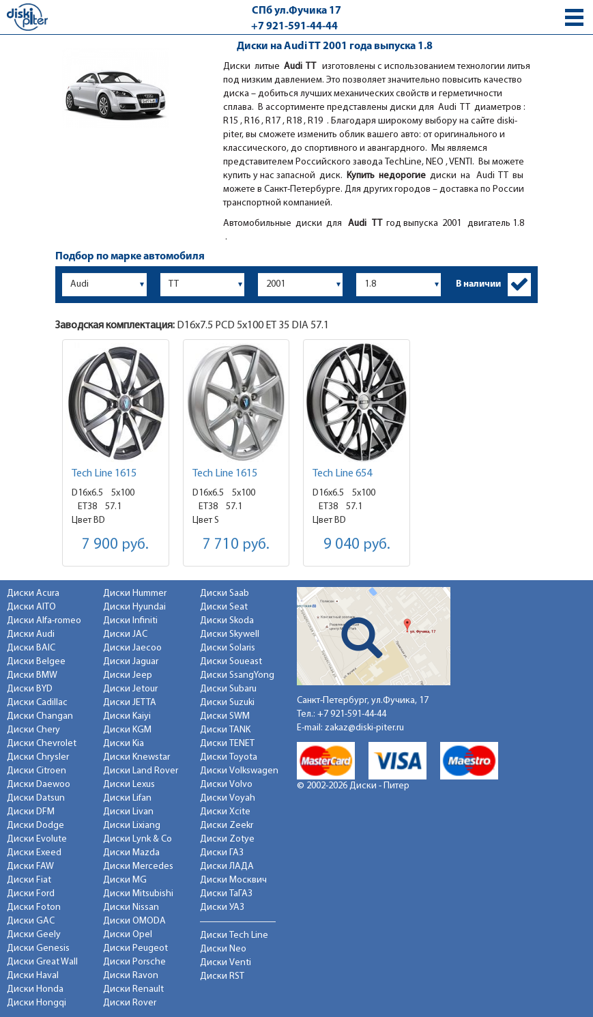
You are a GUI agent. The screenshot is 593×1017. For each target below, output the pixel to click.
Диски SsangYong (237, 675)
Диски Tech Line (234, 935)
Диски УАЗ (222, 907)
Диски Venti (225, 963)
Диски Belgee (36, 662)
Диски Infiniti (130, 621)
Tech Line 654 (342, 473)
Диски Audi (31, 634)
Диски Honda (35, 989)
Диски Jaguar (130, 662)
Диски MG (125, 880)
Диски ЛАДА (227, 866)
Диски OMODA (134, 921)
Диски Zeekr (226, 825)
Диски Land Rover (140, 771)
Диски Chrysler (38, 757)
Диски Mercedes (138, 866)
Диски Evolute (37, 839)
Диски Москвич (233, 880)
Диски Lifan (127, 798)
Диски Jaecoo (132, 648)
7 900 (115, 545)
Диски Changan (40, 716)
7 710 (236, 545)
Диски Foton (34, 907)
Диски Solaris (227, 648)
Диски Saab (224, 593)
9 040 (356, 545)
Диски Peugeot (135, 948)
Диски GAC (31, 921)
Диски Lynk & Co (137, 839)
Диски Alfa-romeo (44, 621)
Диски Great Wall (42, 962)
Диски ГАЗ (222, 853)
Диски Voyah (227, 798)
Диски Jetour (130, 689)
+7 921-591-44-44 (294, 26)
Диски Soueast (231, 662)
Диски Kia (123, 744)
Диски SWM (225, 716)
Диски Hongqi (36, 1003)
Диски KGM (127, 730)
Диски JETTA (129, 703)
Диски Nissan (131, 907)
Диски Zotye (227, 839)
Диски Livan (128, 812)
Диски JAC (125, 634)
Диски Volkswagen (239, 771)
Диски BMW (32, 675)
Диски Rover (129, 1003)
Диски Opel (127, 935)
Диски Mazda (131, 853)
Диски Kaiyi (127, 716)
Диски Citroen (36, 771)
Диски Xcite (225, 812)
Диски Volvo (226, 784)
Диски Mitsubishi (138, 894)
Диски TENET (227, 744)
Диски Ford (31, 894)
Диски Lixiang (131, 825)
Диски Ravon (130, 976)
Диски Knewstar (136, 757)
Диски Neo (223, 949)
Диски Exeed (34, 853)
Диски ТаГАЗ (226, 894)
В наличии (478, 284)
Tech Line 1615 (104, 473)
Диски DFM (31, 812)
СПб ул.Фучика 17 (296, 10)
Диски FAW (30, 866)
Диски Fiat (29, 880)
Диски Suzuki (227, 703)
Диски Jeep (127, 675)
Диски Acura (33, 593)
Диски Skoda (227, 621)
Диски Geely (34, 935)
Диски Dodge (35, 825)
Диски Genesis (38, 948)
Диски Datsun (36, 798)
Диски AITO (31, 607)
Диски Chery (33, 730)
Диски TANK (225, 730)
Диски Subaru (228, 689)
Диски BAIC (31, 648)
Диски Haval (33, 976)
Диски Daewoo (38, 784)
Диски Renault (133, 989)
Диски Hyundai (134, 607)
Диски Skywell (229, 634)
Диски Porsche (134, 962)
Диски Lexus (129, 784)
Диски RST (222, 976)
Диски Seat (224, 607)
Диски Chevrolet (41, 744)
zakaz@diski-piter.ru (364, 728)
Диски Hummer (135, 593)
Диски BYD (30, 689)
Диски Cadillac (37, 703)
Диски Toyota (228, 757)
